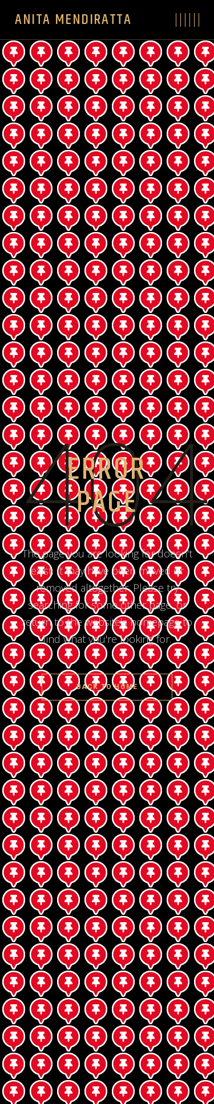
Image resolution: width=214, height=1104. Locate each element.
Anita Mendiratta (73, 20)
